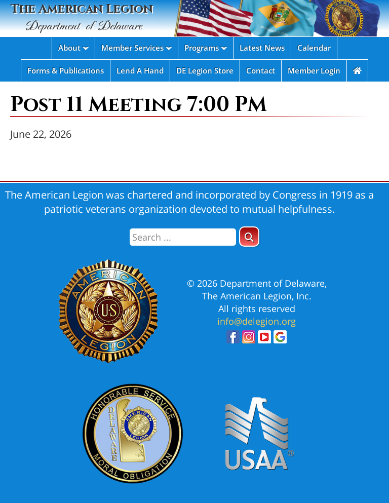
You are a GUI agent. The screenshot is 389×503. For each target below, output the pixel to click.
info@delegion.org (256, 321)
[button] (249, 236)
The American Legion (81, 18)
